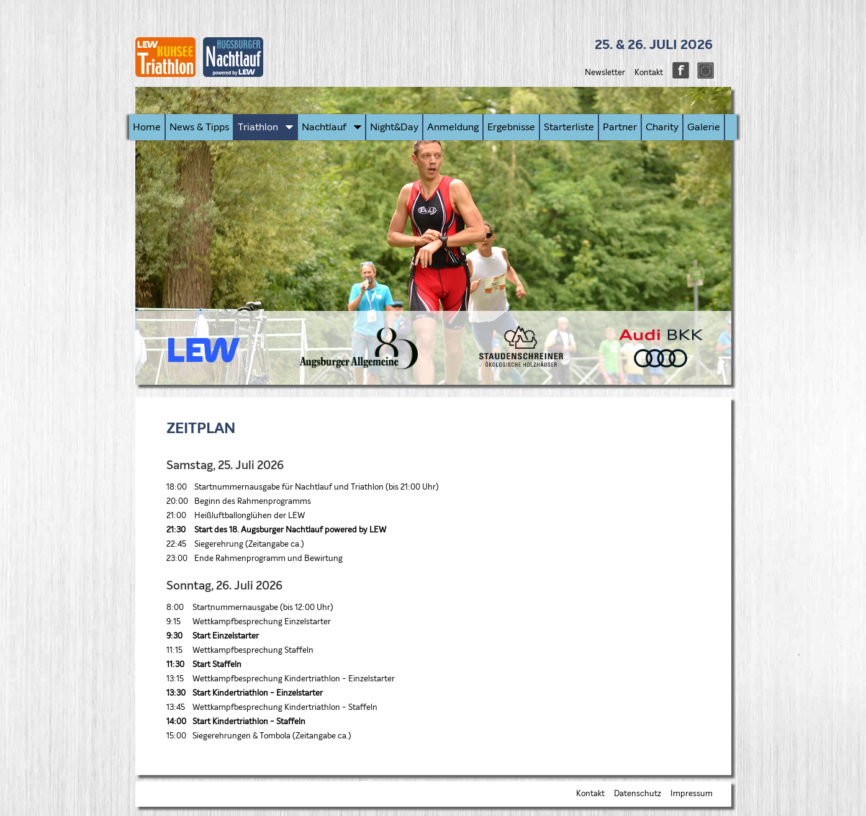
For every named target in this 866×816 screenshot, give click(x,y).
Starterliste (569, 127)
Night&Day (394, 127)
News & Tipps (199, 127)
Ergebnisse (511, 127)
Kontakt (648, 73)
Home (147, 127)
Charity (662, 127)
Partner (620, 127)
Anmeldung (453, 127)
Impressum (691, 794)
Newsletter (605, 73)
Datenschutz (637, 794)
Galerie (703, 127)
